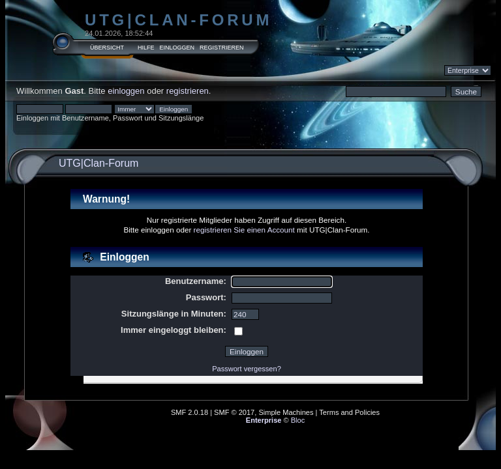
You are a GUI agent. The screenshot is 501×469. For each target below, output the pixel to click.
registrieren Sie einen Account (244, 229)
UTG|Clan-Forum (178, 20)
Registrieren (222, 47)
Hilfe (146, 47)
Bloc (298, 420)
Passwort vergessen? (246, 369)
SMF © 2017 (234, 412)
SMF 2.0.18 (189, 412)
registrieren (187, 91)
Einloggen (177, 47)
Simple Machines (285, 412)
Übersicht (107, 47)
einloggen (126, 91)
